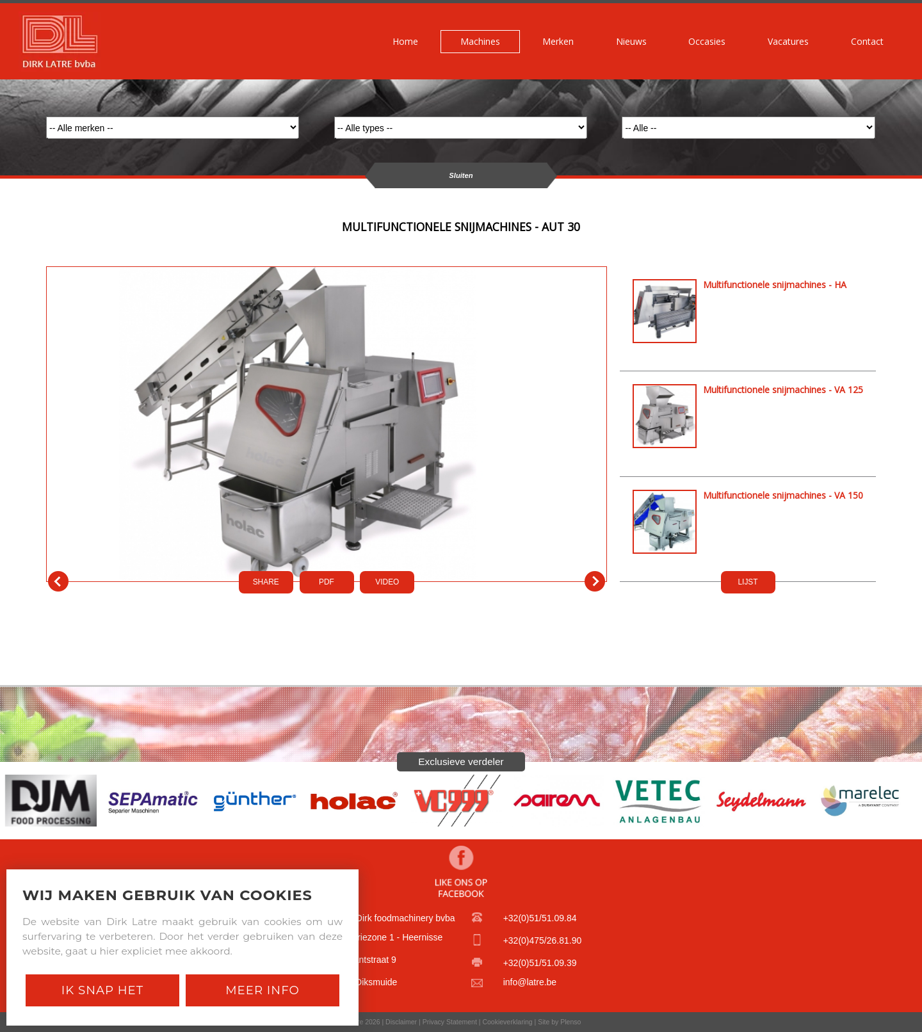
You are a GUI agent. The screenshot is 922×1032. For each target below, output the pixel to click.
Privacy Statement (450, 1022)
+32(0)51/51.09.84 (540, 918)
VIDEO (387, 581)
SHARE (266, 581)
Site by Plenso (559, 1022)
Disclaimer (401, 1022)
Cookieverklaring (507, 1022)
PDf (326, 581)
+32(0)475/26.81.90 (542, 940)
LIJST (747, 581)
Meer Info (262, 990)
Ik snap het (102, 990)
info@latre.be (529, 982)
